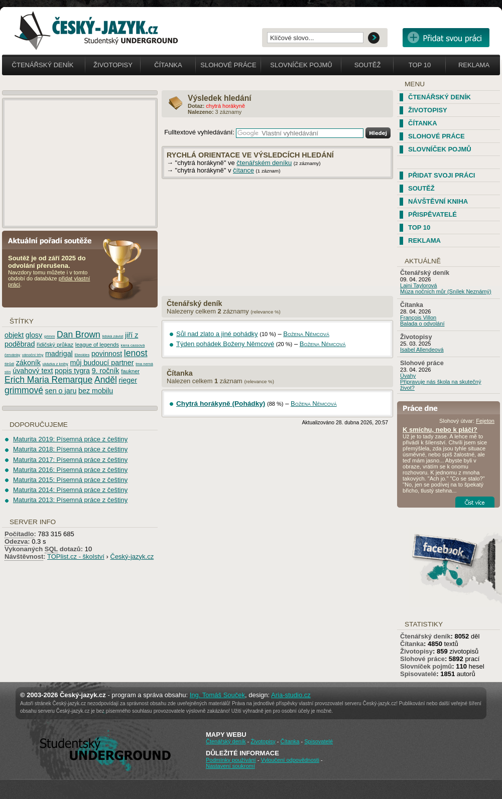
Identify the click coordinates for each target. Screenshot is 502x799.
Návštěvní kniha (438, 201)
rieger (127, 380)
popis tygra (72, 371)
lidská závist (112, 336)
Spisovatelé (418, 674)
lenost (136, 353)
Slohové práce (228, 65)
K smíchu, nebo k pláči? (440, 429)
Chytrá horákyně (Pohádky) (220, 403)
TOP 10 (419, 227)
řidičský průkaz (55, 345)
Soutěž (367, 65)
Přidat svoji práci (441, 175)
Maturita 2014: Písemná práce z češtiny (70, 490)
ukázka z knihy (55, 364)
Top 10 (420, 65)
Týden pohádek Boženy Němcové (225, 344)
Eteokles (81, 355)
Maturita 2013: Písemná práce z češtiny (70, 500)
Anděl (105, 380)
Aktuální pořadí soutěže (53, 240)
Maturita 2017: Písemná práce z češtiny (70, 459)
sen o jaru (61, 391)
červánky (12, 355)
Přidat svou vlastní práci (446, 37)
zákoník (28, 363)
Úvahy (408, 376)
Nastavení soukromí (230, 766)
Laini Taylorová (418, 285)
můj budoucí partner (102, 363)
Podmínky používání (231, 760)
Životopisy (113, 65)
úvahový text (33, 371)
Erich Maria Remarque (48, 380)
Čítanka (168, 65)
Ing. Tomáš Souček (217, 695)
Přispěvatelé (432, 214)
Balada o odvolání (422, 324)
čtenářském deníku (264, 163)
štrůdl (9, 364)
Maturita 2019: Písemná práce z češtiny (70, 439)
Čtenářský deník (43, 65)
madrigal (59, 354)
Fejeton (485, 421)
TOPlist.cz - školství (75, 556)
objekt (14, 335)
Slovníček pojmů (301, 65)
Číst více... (474, 502)
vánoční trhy (32, 355)
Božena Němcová (306, 334)
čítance (243, 170)
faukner (130, 371)
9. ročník (105, 371)
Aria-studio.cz (291, 695)
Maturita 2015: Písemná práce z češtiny (70, 480)
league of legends (97, 345)
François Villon (418, 317)
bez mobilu (95, 391)
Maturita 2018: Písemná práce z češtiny (70, 449)
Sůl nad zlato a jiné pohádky (217, 334)
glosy (34, 335)
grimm (49, 336)
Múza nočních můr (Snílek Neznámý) (445, 291)
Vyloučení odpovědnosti (290, 760)
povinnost (106, 354)
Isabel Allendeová (422, 350)
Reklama (473, 65)
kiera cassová (133, 345)
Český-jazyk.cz (132, 556)
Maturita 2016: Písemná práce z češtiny (70, 469)
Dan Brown (78, 335)
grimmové (24, 390)
